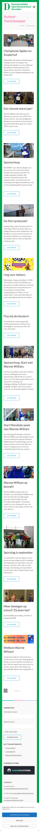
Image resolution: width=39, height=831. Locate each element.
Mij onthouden (11, 732)
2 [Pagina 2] (10, 690)
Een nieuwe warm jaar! (18, 108)
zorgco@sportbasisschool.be (23, 793)
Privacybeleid (10, 748)
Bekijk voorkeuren (19, 826)
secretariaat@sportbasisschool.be (16, 788)
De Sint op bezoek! (16, 221)
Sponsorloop (12, 162)
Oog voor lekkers (14, 274)
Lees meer (11, 81)
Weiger (19, 820)
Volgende (16, 691)
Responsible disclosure (13, 755)
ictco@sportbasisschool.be (13, 800)
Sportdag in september (18, 552)
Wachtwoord (9, 722)
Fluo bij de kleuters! (16, 316)
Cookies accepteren (19, 815)
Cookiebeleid (10, 752)
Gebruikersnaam (10, 712)
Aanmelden (12, 737)
